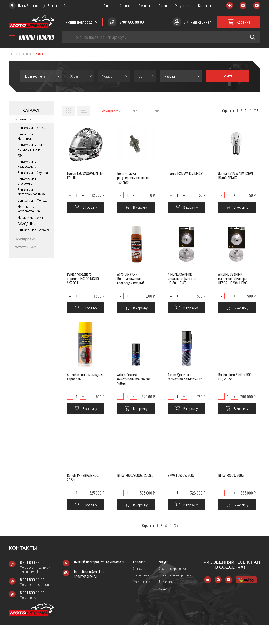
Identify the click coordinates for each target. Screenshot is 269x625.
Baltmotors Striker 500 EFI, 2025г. (235, 376)
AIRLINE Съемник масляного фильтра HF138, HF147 (182, 278)
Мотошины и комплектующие (29, 208)
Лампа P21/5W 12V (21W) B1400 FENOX (235, 175)
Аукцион (144, 5)
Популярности (110, 111)
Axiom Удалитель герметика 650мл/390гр (185, 376)
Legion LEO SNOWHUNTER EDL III (85, 175)
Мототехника (25, 247)
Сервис (125, 5)
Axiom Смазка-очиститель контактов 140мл (134, 378)
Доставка (165, 581)
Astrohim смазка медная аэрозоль (85, 376)
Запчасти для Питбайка (34, 230)
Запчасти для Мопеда (33, 200)
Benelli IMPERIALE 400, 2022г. (83, 477)
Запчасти (22, 119)
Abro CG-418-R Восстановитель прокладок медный (130, 278)
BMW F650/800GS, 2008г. (135, 475)
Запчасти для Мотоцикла (27, 136)
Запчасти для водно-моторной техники (32, 146)
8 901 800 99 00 (32, 562)
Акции (163, 5)
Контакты (204, 5)
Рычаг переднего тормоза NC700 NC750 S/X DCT (83, 278)
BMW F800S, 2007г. (231, 475)
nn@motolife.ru (85, 576)
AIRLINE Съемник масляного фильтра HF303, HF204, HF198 (233, 278)
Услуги (179, 5)
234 (20, 155)
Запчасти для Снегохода (27, 181)
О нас (107, 5)
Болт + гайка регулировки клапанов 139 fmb (133, 177)
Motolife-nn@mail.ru (89, 571)
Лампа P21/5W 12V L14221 (185, 173)
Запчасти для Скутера (33, 172)
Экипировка (24, 239)
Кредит (163, 588)
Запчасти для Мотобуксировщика (31, 191)
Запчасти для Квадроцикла (27, 164)
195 (256, 111)
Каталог (139, 562)
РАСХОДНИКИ (26, 223)
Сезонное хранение (172, 568)
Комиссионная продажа (175, 575)
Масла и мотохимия (31, 217)
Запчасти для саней (31, 127)
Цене (133, 111)
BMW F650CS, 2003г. (182, 475)
